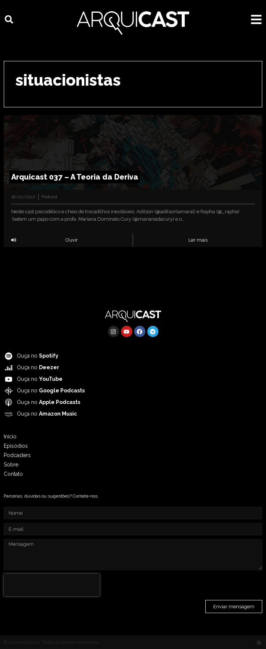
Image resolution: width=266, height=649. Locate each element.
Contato (13, 474)
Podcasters (17, 455)
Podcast (49, 196)
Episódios (16, 446)
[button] (9, 19)
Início (10, 437)
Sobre (11, 465)
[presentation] (52, 585)
